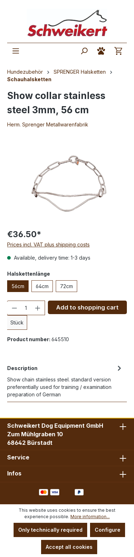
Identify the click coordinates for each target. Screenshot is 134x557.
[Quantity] (26, 308)
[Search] (84, 51)
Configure (107, 530)
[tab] (65, 380)
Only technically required (50, 530)
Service (18, 457)
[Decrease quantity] (14, 308)
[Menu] (15, 51)
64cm (42, 286)
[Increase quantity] (37, 308)
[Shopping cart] (118, 51)
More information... (90, 516)
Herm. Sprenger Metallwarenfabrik (47, 124)
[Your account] (101, 51)
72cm (66, 286)
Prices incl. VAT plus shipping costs (48, 244)
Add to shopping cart (87, 307)
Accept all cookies (69, 547)
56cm (17, 286)
